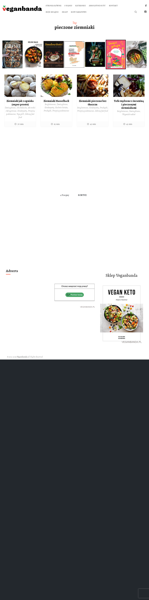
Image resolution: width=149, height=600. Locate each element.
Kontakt (113, 5)
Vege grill (20, 114)
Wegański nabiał (128, 114)
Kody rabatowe (78, 12)
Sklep (65, 12)
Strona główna (53, 5)
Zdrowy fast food (101, 110)
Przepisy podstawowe (60, 110)
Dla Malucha (22, 107)
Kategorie (80, 5)
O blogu (68, 5)
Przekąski (47, 110)
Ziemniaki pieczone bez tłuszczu (92, 102)
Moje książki (52, 12)
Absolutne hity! (97, 5)
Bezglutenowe (50, 104)
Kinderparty (22, 110)
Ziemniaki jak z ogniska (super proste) (20, 102)
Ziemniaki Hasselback (56, 101)
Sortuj (82, 195)
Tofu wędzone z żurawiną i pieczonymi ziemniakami (129, 104)
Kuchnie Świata (61, 107)
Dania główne (10, 107)
